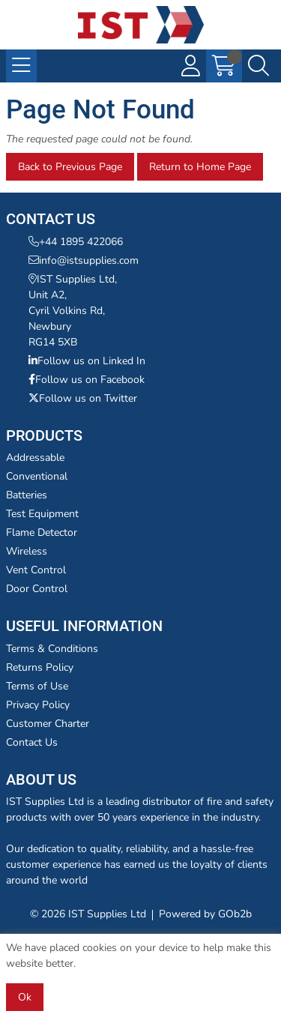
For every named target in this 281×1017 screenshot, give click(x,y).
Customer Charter (47, 723)
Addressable (35, 457)
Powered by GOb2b (205, 914)
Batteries (26, 495)
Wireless (26, 551)
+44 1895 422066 (75, 242)
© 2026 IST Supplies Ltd (88, 914)
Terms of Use (37, 686)
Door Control (36, 589)
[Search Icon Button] (258, 65)
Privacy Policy (38, 705)
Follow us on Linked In (86, 361)
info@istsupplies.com (83, 260)
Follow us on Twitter (82, 398)
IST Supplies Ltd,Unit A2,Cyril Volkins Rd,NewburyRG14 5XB (72, 310)
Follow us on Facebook (86, 379)
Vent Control (36, 570)
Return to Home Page (200, 167)
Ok (24, 997)
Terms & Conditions (52, 649)
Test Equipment (42, 514)
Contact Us (32, 742)
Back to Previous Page (70, 167)
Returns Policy (39, 667)
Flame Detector (41, 532)
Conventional (36, 476)
